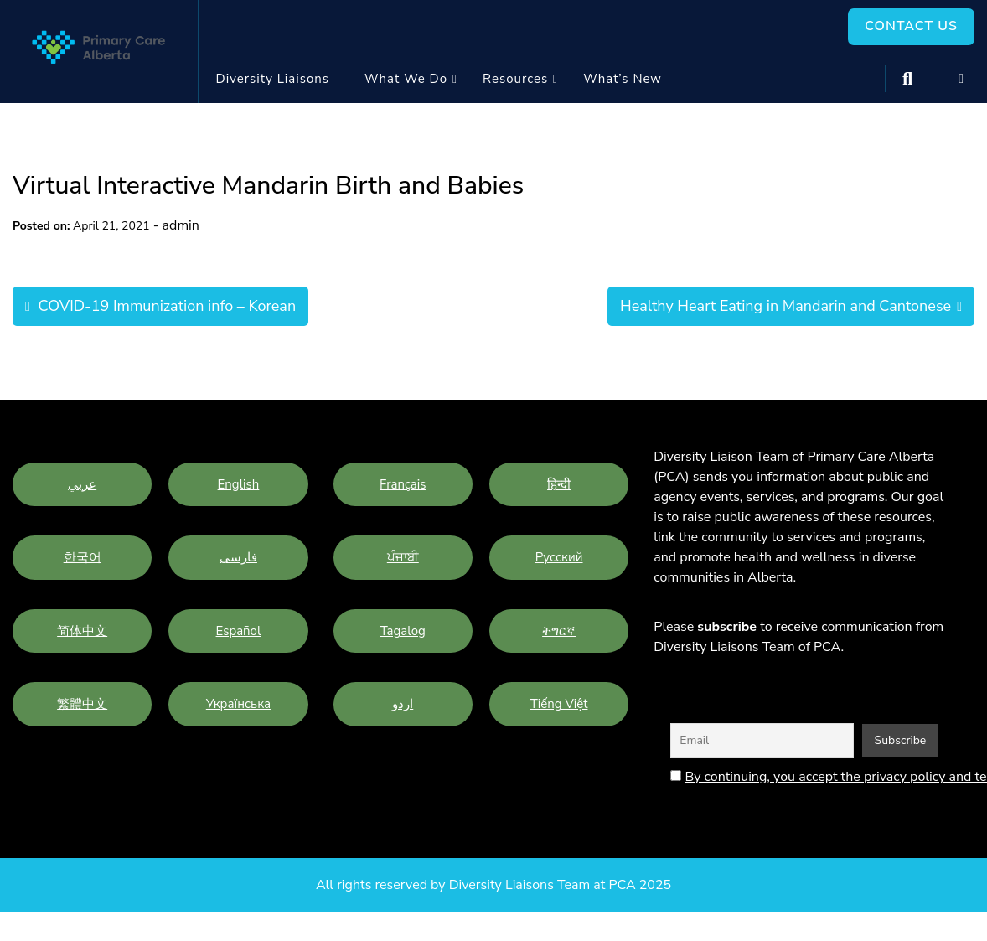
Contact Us (911, 27)
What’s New (622, 78)
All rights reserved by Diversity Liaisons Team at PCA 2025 (493, 885)
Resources (515, 78)
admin (181, 226)
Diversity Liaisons (272, 78)
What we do (405, 78)
